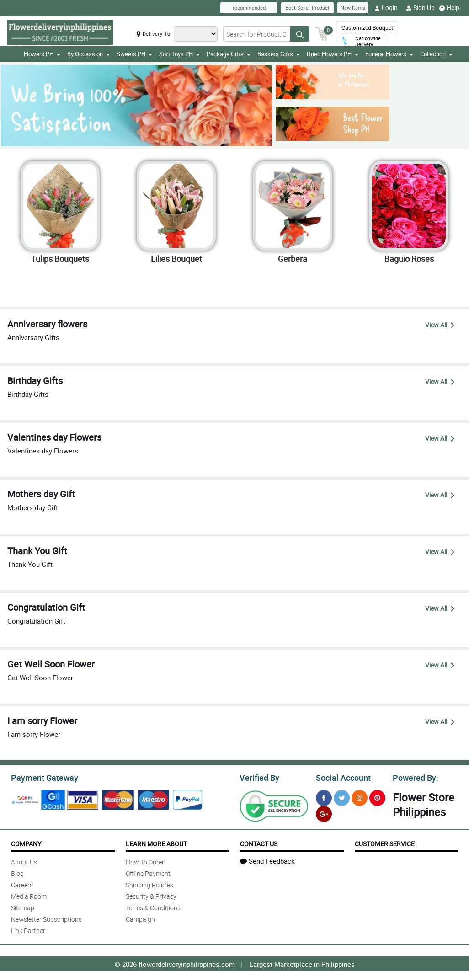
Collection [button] (436, 54)
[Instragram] (360, 797)
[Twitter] (342, 797)
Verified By (258, 776)
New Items (353, 7)
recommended (249, 7)
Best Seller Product (307, 7)
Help (449, 8)
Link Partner (28, 929)
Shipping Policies (149, 883)
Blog (17, 872)
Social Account (341, 776)
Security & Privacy (151, 895)
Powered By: (414, 776)
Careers (22, 883)
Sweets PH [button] (134, 54)
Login (386, 8)
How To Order (145, 860)
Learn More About (156, 842)
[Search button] (299, 34)
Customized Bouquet (367, 27)
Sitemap (22, 906)
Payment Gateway (41, 776)
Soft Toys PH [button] (179, 54)
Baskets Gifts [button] (278, 54)
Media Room (29, 895)
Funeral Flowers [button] (389, 54)
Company (26, 842)
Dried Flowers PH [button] (332, 54)
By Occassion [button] (88, 54)
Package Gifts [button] (228, 54)
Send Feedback (267, 859)
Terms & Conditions (153, 906)
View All (439, 324)
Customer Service (385, 842)
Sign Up (420, 8)
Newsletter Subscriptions (46, 917)
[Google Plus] (324, 813)
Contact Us (258, 842)
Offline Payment (148, 872)
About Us (24, 860)
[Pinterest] (377, 797)
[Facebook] (324, 797)
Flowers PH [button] (42, 54)
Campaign (140, 917)
